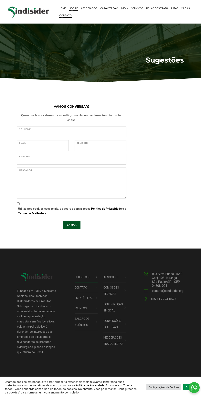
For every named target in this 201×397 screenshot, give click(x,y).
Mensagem (25, 170)
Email (22, 143)
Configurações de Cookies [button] (164, 387)
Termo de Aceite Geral (32, 213)
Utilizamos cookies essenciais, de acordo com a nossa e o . (72, 211)
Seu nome (25, 129)
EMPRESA (24, 156)
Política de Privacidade (106, 208)
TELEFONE (82, 143)
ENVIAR (72, 224)
